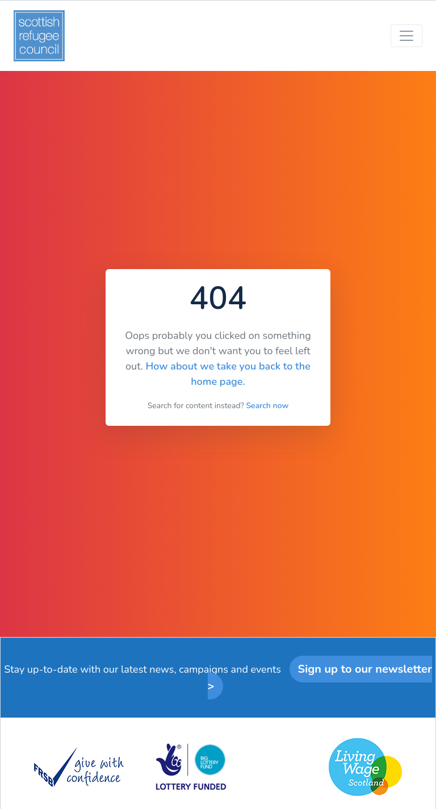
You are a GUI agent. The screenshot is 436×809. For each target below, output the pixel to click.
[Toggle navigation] (406, 35)
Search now (267, 405)
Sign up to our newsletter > (320, 677)
